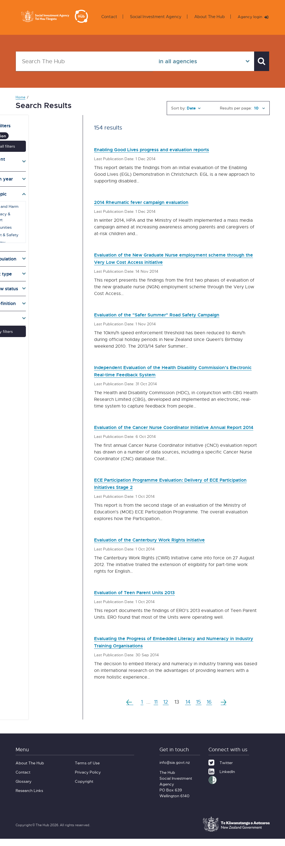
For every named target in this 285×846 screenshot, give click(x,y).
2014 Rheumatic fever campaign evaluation (153, 202)
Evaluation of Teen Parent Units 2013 (144, 599)
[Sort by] (193, 108)
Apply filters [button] (42, 323)
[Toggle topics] (42, 185)
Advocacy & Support (44, 205)
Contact (107, 16)
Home (20, 97)
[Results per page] (258, 108)
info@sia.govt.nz (174, 769)
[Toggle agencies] (42, 155)
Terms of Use (87, 770)
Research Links (29, 797)
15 (200, 709)
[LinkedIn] (221, 778)
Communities (37, 213)
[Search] (259, 61)
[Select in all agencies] (199, 61)
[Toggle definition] (42, 295)
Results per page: (236, 108)
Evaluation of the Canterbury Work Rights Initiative (164, 546)
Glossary (23, 788)
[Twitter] (220, 769)
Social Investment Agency (154, 16)
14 (188, 709)
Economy (34, 228)
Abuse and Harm (40, 198)
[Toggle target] (42, 250)
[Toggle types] (42, 265)
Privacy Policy (88, 779)
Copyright (84, 788)
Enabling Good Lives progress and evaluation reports (167, 149)
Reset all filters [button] (42, 142)
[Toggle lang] (42, 310)
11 (154, 709)
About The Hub (207, 16)
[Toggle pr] (42, 280)
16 (212, 709)
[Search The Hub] (82, 61)
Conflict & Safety (40, 220)
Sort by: (178, 108)
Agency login (252, 16)
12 (165, 709)
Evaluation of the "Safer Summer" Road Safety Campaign (172, 314)
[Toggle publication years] (42, 170)
